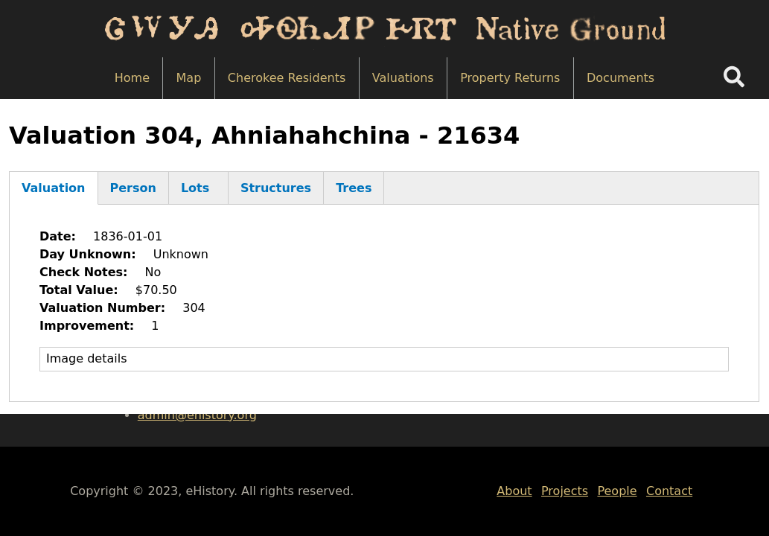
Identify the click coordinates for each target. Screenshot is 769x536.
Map (189, 78)
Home (132, 78)
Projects (564, 491)
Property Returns (510, 78)
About (514, 491)
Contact (669, 491)
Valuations (403, 78)
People (616, 491)
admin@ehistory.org (197, 415)
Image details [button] (86, 358)
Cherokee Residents (286, 78)
